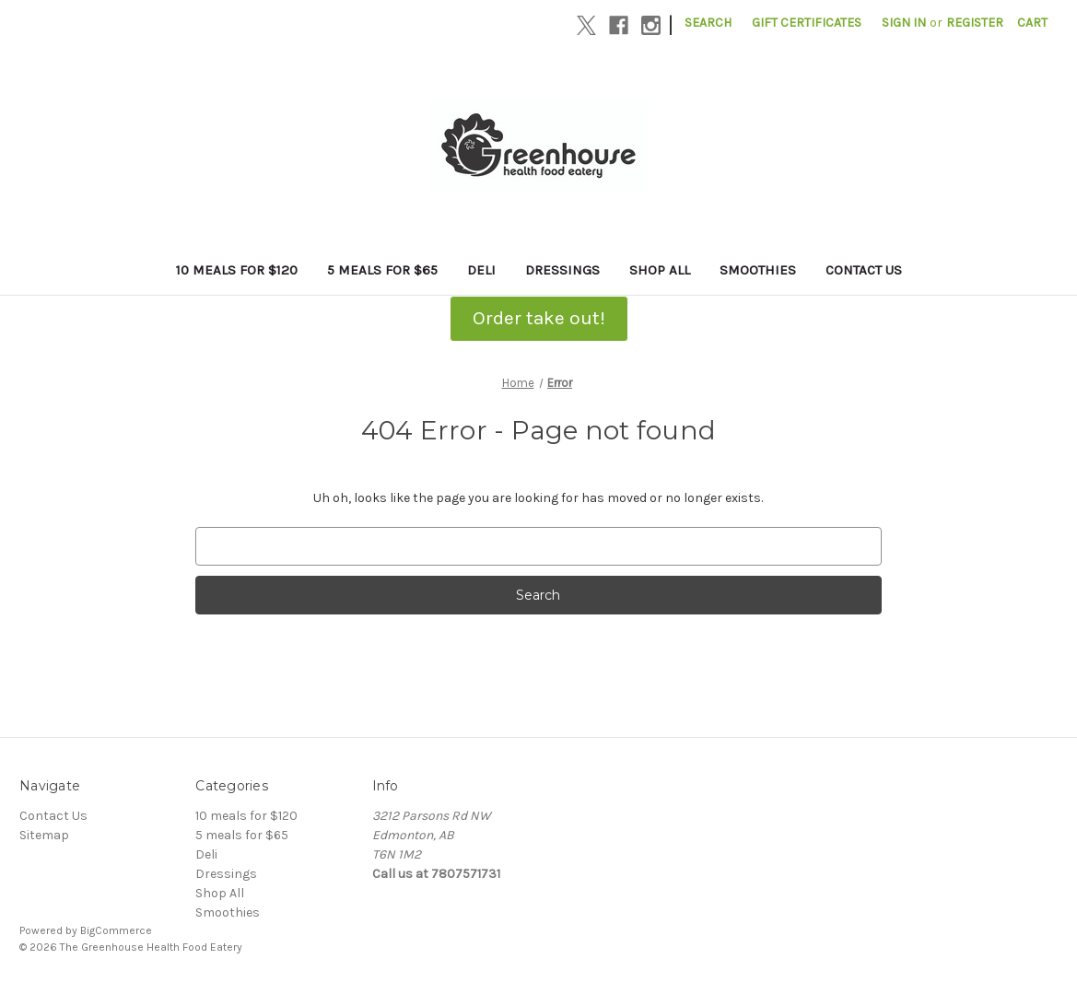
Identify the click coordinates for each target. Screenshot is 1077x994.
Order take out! (539, 318)
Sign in (904, 22)
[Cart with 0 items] (1032, 22)
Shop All (659, 270)
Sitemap (44, 835)
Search (708, 22)
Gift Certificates (806, 22)
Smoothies (758, 270)
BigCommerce (116, 930)
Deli (481, 270)
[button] (539, 319)
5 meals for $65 (382, 270)
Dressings (562, 270)
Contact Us (863, 270)
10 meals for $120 (237, 270)
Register (974, 22)
